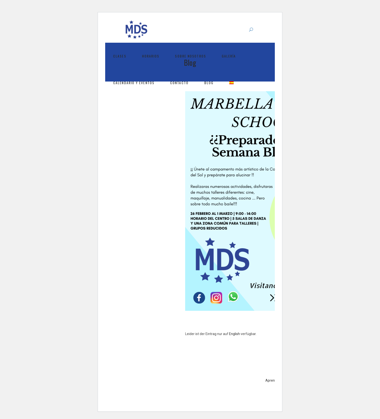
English (234, 334)
